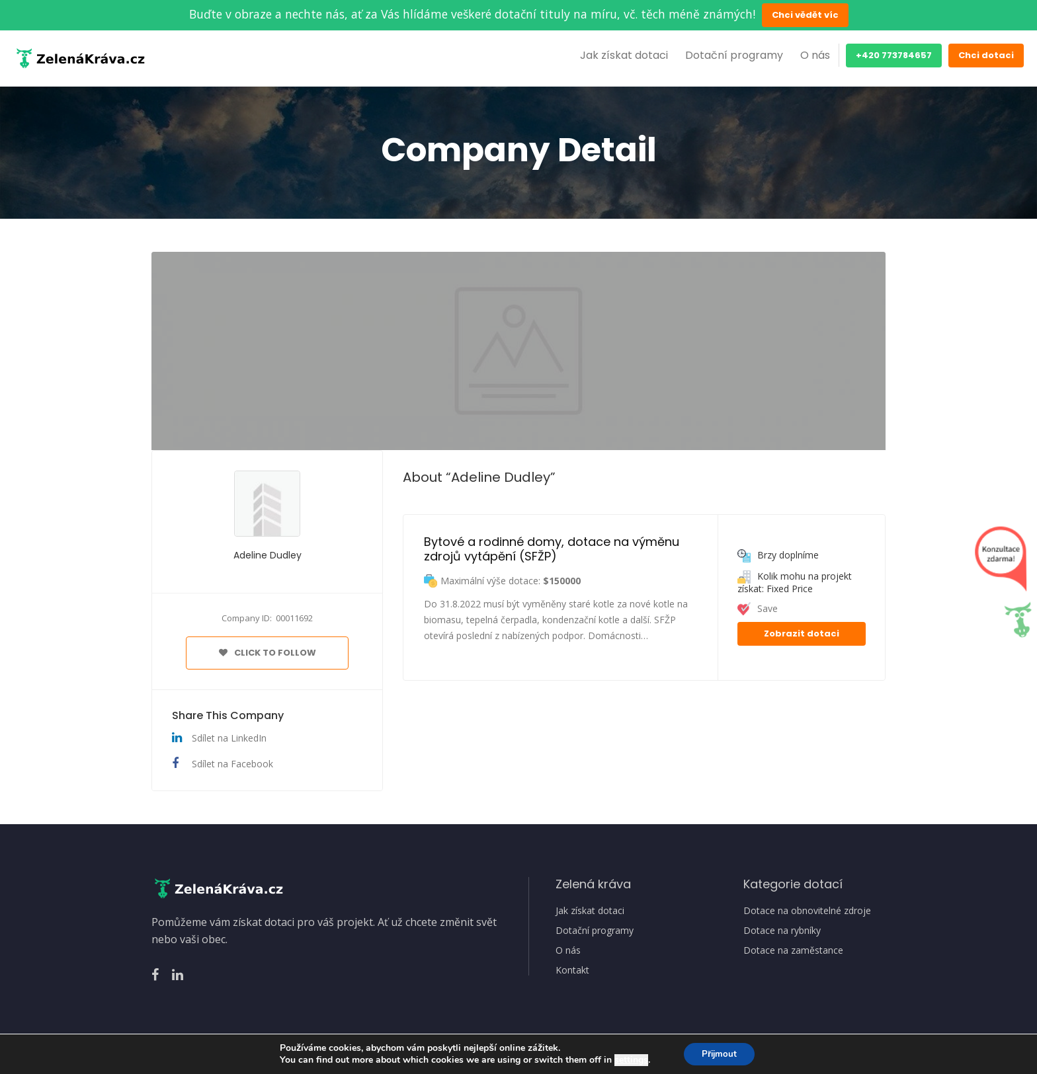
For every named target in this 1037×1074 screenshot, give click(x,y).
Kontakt (572, 970)
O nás (815, 55)
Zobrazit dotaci (801, 633)
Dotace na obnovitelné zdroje (807, 910)
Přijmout (719, 1053)
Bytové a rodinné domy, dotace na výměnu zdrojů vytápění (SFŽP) (553, 548)
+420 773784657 (894, 55)
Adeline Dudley (267, 555)
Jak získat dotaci (624, 55)
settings (628, 1059)
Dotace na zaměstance (793, 950)
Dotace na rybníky (782, 930)
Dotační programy (734, 55)
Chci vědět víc (805, 15)
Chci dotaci (986, 55)
